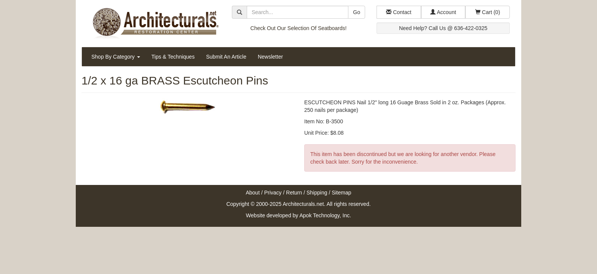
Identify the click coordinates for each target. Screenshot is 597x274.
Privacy (273, 193)
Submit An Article (226, 57)
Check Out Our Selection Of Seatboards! (299, 28)
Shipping (316, 193)
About (253, 193)
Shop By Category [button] (115, 57)
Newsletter (270, 57)
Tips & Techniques (173, 57)
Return (294, 193)
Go (356, 12)
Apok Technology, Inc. (325, 215)
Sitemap (341, 193)
